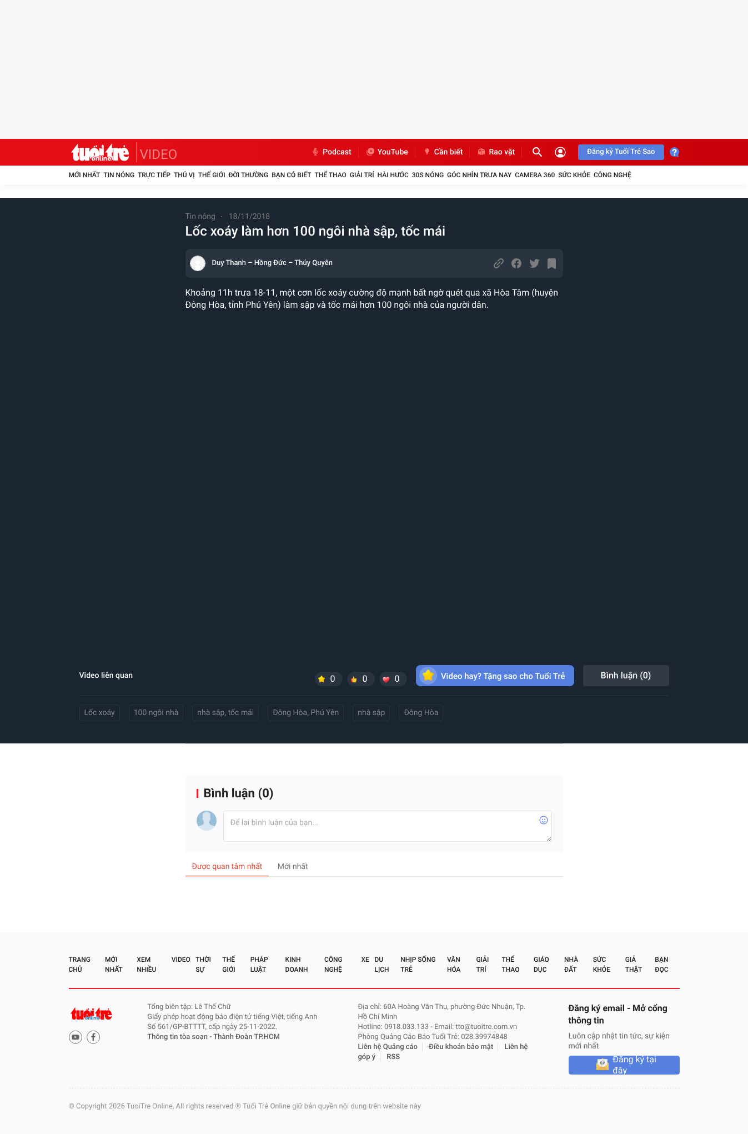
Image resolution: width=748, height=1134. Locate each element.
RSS (393, 1057)
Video (181, 959)
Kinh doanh (296, 964)
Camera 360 (535, 175)
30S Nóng (428, 175)
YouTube (386, 152)
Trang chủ (80, 964)
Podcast (331, 152)
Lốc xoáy (99, 712)
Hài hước (393, 175)
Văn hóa (454, 964)
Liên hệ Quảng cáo (388, 1047)
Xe (365, 959)
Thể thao (330, 175)
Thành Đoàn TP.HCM (246, 1037)
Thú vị (184, 175)
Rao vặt (495, 152)
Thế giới (211, 175)
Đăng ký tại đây (634, 1065)
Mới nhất (85, 175)
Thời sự (203, 964)
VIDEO (159, 154)
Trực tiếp (154, 175)
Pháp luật (259, 964)
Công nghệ (612, 175)
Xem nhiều (146, 964)
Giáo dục (541, 964)
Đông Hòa (421, 712)
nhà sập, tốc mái (225, 712)
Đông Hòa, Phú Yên (306, 712)
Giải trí (362, 175)
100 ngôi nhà (156, 712)
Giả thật (633, 964)
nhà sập (371, 712)
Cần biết (442, 152)
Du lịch (381, 964)
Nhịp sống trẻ (417, 964)
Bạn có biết (291, 175)
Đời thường (249, 175)
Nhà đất (571, 964)
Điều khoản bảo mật (461, 1047)
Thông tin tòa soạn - (180, 1037)
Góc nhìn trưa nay (479, 175)
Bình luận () (626, 675)
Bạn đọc (661, 964)
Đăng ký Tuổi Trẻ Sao (621, 152)
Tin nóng (118, 175)
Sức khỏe (574, 175)
